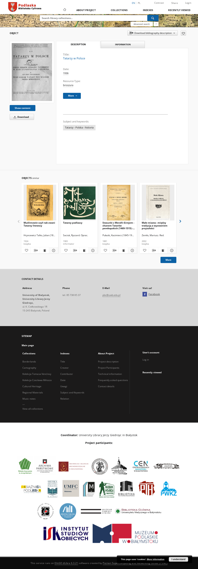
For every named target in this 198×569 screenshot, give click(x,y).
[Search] (153, 18)
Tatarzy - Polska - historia (79, 127)
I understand (178, 559)
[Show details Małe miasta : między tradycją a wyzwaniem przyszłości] (171, 250)
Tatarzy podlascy (72, 222)
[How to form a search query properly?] (156, 24)
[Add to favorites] (183, 33)
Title (62, 361)
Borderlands (29, 361)
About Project (86, 10)
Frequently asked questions (113, 380)
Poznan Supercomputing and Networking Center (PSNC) (135, 563)
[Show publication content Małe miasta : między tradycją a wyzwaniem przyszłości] (162, 250)
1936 (65, 73)
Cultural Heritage (31, 386)
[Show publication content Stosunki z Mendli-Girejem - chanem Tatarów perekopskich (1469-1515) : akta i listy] (123, 250)
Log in (146, 359)
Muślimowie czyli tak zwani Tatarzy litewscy (39, 224)
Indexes (148, 10)
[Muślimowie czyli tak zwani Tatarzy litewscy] (40, 203)
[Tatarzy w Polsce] (32, 72)
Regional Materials (32, 392)
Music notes (29, 398)
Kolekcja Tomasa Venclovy (36, 374)
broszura (68, 85)
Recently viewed (179, 10)
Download (20, 117)
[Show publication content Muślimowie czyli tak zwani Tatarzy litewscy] (44, 250)
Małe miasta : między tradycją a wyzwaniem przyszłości (154, 225)
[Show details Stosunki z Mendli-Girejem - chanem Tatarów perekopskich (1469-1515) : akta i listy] (131, 250)
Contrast (159, 2)
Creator (64, 367)
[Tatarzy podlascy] (79, 203)
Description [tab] (78, 44)
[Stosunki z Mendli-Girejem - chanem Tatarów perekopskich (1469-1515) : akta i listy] (119, 203)
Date (63, 380)
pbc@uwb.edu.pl (111, 295)
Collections (119, 10)
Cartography (29, 367)
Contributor (66, 374)
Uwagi (63, 386)
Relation (64, 398)
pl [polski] (139, 3)
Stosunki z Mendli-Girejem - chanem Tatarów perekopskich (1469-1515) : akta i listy (118, 225)
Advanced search (142, 24)
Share (174, 3)
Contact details (106, 386)
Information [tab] (123, 44)
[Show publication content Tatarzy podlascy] (83, 250)
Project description (108, 361)
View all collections (32, 408)
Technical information (110, 374)
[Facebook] (145, 294)
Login (188, 2)
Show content (22, 108)
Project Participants (108, 367)
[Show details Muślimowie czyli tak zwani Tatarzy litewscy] (53, 250)
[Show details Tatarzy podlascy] (92, 250)
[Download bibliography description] (35, 250)
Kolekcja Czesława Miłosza (37, 380)
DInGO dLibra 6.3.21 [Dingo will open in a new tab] (66, 563)
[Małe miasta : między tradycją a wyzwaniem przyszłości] (158, 203)
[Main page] (64, 10)
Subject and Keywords (72, 392)
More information (155, 559)
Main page (28, 345)
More (168, 259)
